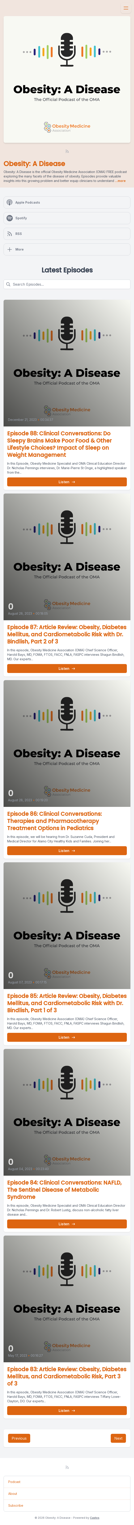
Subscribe (15, 1505)
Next (118, 1438)
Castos (94, 1517)
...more (120, 181)
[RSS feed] (67, 151)
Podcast (14, 1482)
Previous (19, 1438)
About (12, 1493)
